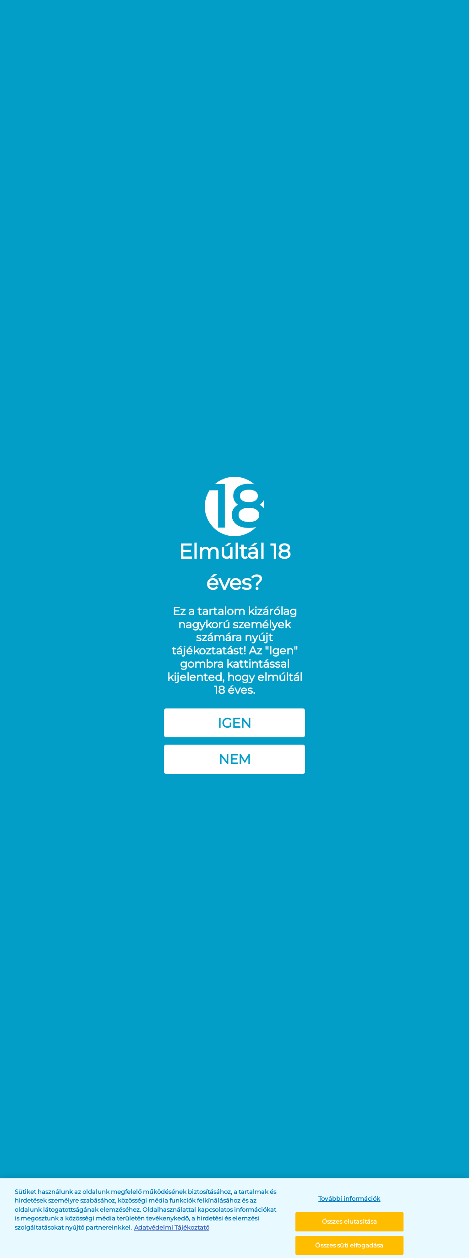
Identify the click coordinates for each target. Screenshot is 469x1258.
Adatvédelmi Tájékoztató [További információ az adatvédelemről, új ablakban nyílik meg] (171, 1236)
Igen (234, 723)
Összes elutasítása (349, 1230)
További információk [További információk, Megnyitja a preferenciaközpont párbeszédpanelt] (349, 1207)
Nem (234, 759)
